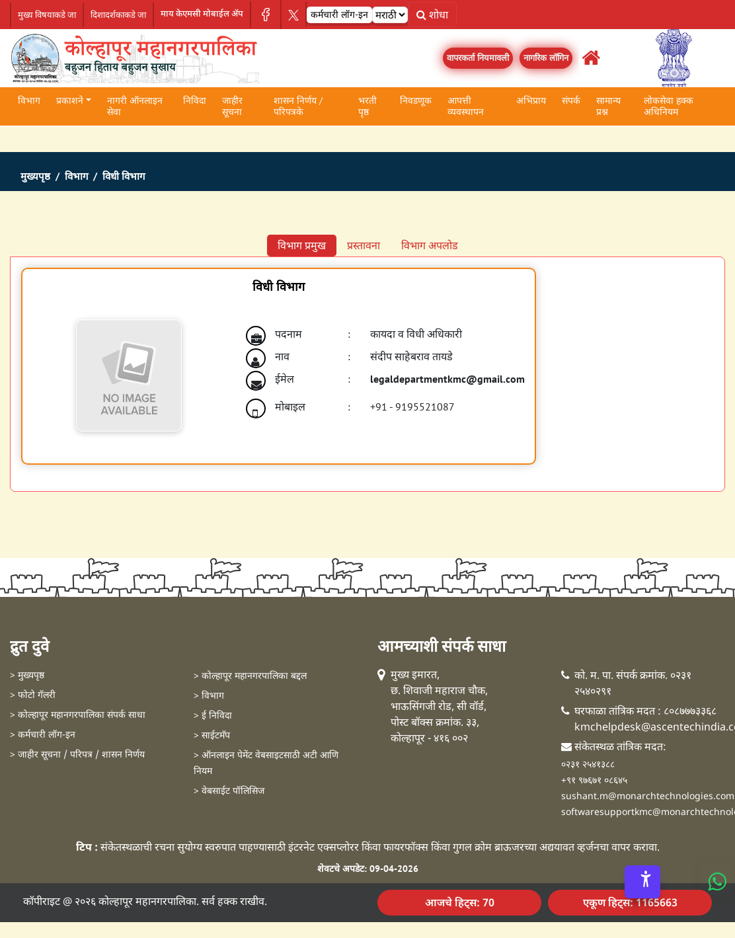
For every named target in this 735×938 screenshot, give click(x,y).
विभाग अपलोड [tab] (429, 245)
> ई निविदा (213, 716)
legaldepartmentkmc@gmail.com (447, 378)
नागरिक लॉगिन (545, 58)
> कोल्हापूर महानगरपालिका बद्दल (250, 676)
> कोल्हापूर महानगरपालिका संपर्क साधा (77, 715)
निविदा (194, 100)
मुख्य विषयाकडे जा (47, 14)
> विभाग (209, 696)
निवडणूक (416, 100)
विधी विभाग (123, 176)
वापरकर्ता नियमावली (478, 58)
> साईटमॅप (212, 736)
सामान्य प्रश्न (608, 106)
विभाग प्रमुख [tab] (302, 245)
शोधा (432, 14)
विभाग (29, 100)
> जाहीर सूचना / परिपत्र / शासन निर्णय (77, 755)
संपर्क (571, 100)
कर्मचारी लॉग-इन (339, 14)
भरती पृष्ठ (367, 106)
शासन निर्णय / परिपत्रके (298, 106)
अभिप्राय (531, 100)
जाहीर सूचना (232, 106)
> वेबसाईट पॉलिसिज (229, 791)
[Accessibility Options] (642, 881)
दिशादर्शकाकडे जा (118, 14)
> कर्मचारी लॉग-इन (42, 735)
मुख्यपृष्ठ (35, 176)
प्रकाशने (69, 100)
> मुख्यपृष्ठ (27, 676)
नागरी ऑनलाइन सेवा (135, 106)
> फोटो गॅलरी (33, 695)
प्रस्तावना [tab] (363, 245)
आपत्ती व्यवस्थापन (465, 106)
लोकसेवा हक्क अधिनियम (668, 106)
